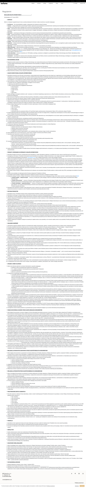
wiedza (62, 3)
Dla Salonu (73, 1)
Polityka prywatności (79, 482)
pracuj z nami (68, 3)
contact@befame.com (76, 50)
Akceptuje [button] (82, 485)
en (84, 1)
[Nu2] (78, 176)
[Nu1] (21, 51)
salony (57, 3)
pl (82, 1)
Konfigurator (51, 3)
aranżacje (38, 3)
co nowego (75, 3)
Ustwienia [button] (77, 486)
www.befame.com (31, 157)
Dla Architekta (78, 1)
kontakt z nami (82, 3)
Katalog (44, 3)
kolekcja (33, 3)
